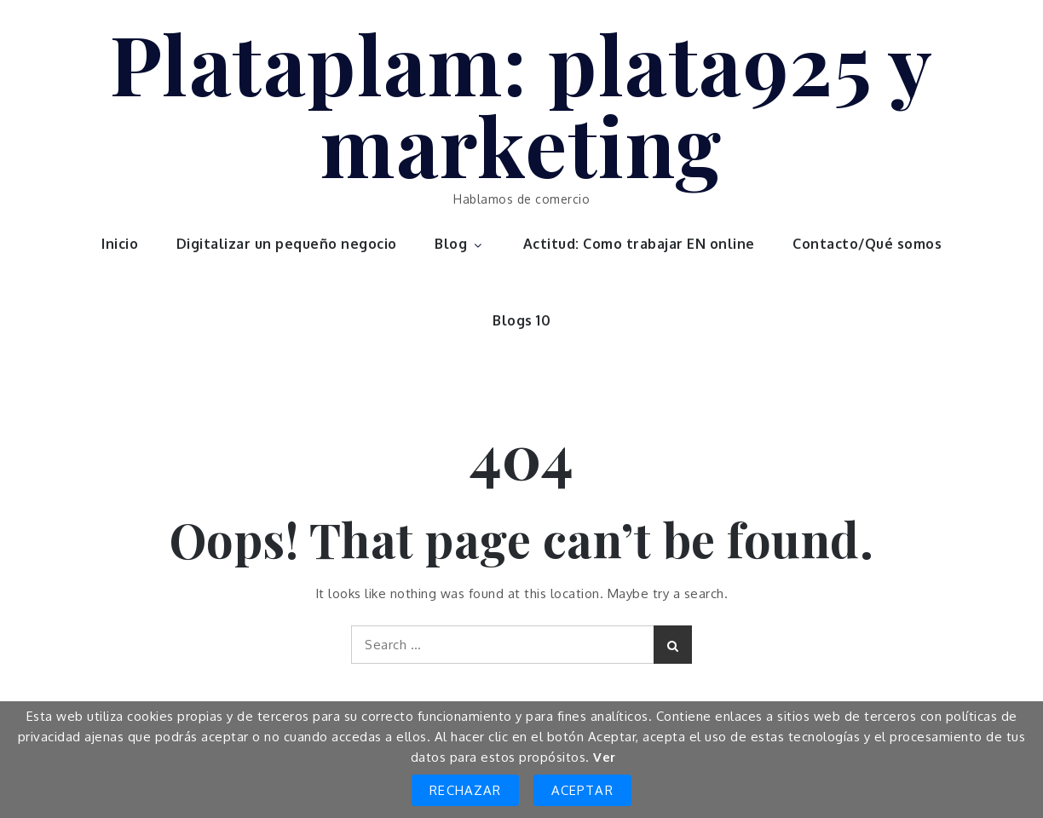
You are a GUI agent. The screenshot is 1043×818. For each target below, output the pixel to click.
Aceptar (582, 790)
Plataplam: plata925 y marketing (522, 103)
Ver (604, 757)
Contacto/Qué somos (867, 243)
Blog (460, 243)
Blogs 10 (521, 320)
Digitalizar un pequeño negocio (286, 243)
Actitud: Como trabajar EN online (639, 243)
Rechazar (465, 790)
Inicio (119, 243)
